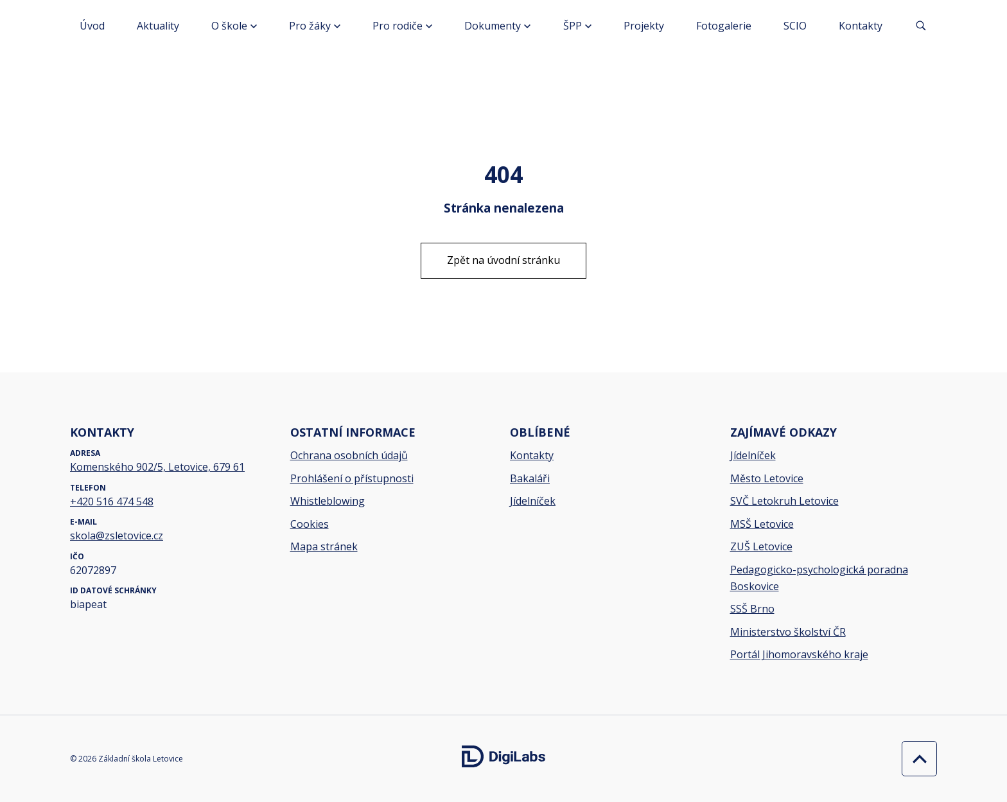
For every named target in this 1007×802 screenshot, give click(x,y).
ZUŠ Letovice (761, 546)
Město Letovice (766, 478)
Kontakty (860, 26)
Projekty (644, 26)
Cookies (309, 524)
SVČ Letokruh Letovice (784, 501)
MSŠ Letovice (762, 524)
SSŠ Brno (752, 609)
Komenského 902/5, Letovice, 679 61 (157, 467)
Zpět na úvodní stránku (503, 260)
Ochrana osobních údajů (349, 455)
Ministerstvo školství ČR (788, 632)
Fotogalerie (723, 26)
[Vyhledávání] (921, 25)
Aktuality (158, 26)
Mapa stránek (324, 546)
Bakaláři (530, 478)
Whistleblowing (327, 501)
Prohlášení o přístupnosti (352, 478)
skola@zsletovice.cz (116, 535)
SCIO (795, 26)
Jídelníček (533, 501)
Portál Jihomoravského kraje (799, 654)
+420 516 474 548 (111, 501)
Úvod (92, 26)
